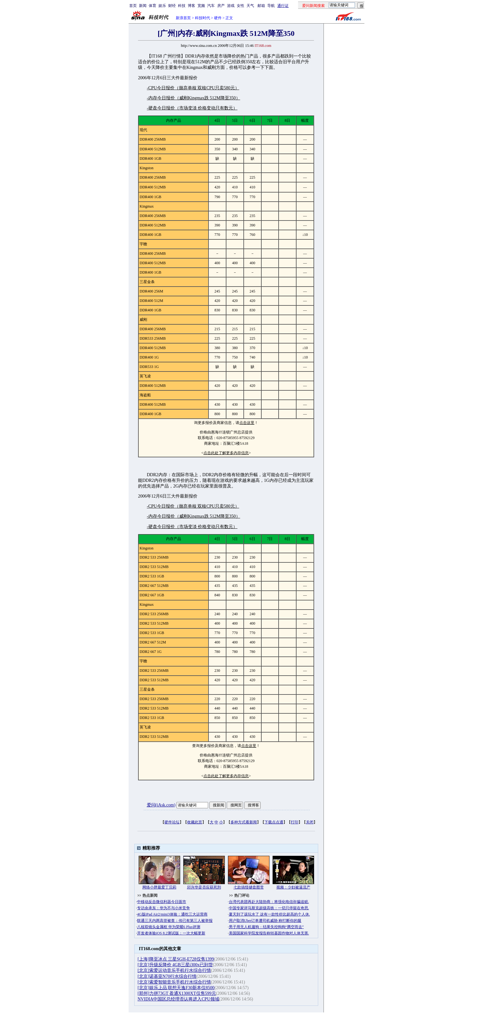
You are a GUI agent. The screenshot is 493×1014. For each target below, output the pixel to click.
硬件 (218, 18)
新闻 (143, 5)
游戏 (231, 5)
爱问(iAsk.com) (161, 805)
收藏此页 (194, 822)
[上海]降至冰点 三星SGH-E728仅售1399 (176, 959)
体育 (152, 5)
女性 (240, 5)
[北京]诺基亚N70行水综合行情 (167, 976)
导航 (271, 5)
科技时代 (202, 18)
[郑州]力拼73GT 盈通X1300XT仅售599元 (177, 993)
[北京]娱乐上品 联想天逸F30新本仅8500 (176, 987)
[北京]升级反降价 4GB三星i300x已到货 (175, 964)
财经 (172, 5)
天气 (250, 5)
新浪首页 (183, 18)
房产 (221, 5)
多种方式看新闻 (243, 822)
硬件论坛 (172, 822)
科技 (182, 5)
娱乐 (162, 5)
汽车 (211, 5)
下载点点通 (273, 822)
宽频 (201, 5)
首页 (133, 5)
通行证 (283, 5)
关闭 (309, 822)
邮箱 (261, 5)
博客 (191, 5)
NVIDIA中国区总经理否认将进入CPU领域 (178, 999)
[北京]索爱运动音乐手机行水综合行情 (174, 970)
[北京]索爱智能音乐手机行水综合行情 (174, 982)
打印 (294, 822)
